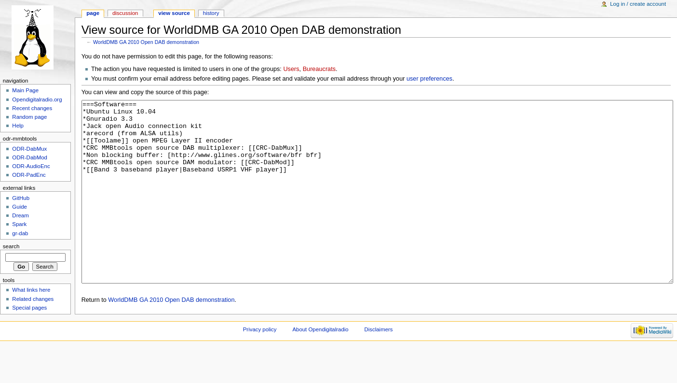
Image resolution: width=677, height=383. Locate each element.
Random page (29, 117)
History (211, 13)
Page (92, 13)
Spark (19, 224)
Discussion (125, 13)
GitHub (20, 198)
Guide (19, 207)
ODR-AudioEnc (31, 166)
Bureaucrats (319, 69)
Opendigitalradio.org (37, 99)
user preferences (429, 78)
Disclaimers (379, 366)
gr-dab (20, 233)
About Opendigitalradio (320, 366)
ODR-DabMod (29, 157)
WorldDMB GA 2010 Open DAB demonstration (146, 42)
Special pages (29, 308)
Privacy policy (260, 366)
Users (291, 69)
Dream (20, 215)
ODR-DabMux (29, 149)
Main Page (25, 90)
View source (174, 13)
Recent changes (32, 108)
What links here (31, 290)
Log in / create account (638, 4)
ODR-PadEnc (28, 175)
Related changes (33, 299)
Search (11, 246)
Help (18, 125)
